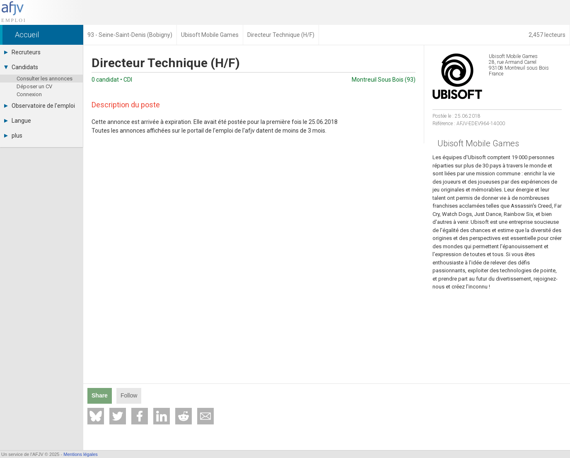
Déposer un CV (34, 86)
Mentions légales (80, 454)
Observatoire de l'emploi (39, 105)
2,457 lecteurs (547, 35)
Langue (17, 120)
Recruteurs (22, 52)
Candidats (21, 67)
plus (13, 135)
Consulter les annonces (44, 78)
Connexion (29, 94)
